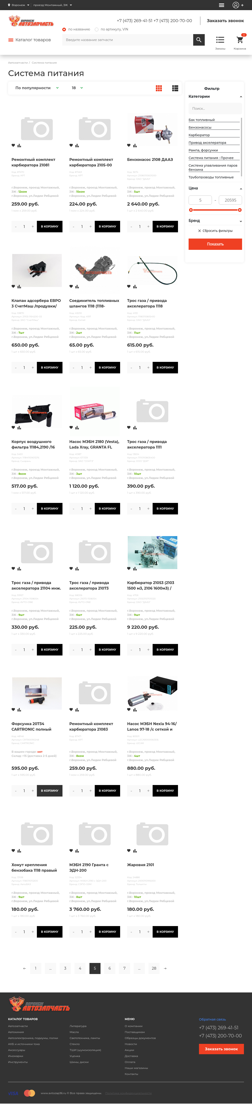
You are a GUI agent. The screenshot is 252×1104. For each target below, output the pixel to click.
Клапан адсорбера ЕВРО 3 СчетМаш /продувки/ (36, 303)
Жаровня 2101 (140, 865)
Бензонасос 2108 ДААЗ (150, 159)
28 (154, 968)
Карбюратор (199, 135)
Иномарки (15, 1056)
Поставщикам (135, 1032)
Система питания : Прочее (211, 158)
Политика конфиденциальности (128, 1093)
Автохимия (16, 1032)
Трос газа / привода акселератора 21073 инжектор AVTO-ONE (90, 586)
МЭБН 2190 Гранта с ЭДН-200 (89, 868)
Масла (74, 1032)
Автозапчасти (18, 1026)
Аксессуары (16, 1050)
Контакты (131, 1074)
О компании (133, 1026)
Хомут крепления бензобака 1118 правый (34, 868)
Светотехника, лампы (85, 1038)
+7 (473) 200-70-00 (173, 20)
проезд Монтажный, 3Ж (50, 5)
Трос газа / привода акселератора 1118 (147, 303)
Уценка (75, 1056)
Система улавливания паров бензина (213, 167)
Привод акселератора (207, 143)
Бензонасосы (200, 127)
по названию (76, 29)
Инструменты (18, 1062)
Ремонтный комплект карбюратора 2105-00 (91, 162)
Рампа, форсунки (203, 150)
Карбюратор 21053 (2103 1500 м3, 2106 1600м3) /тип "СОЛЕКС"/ (150, 586)
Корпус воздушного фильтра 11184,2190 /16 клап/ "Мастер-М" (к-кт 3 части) (36, 445)
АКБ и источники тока (24, 1044)
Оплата (130, 1062)
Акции (129, 1050)
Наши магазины (136, 1068)
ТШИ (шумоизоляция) (85, 1050)
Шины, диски (79, 1062)
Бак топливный (202, 120)
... (50, 968)
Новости (131, 1044)
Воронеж (18, 5)
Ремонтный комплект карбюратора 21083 (91, 727)
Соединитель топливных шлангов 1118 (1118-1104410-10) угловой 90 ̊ (94, 303)
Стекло (75, 1044)
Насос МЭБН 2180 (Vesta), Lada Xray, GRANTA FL (94, 444)
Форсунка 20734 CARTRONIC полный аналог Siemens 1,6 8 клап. (32, 727)
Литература (78, 1026)
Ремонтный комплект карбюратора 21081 (33, 162)
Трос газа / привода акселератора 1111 (147, 444)
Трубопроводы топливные (211, 177)
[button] (36, 88)
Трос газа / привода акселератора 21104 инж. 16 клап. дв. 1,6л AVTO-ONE (36, 586)
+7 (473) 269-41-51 (134, 20)
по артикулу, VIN (111, 29)
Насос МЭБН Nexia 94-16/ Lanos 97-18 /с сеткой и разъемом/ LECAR (151, 727)
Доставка (131, 1056)
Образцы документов (140, 1038)
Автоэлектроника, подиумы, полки (33, 1038)
